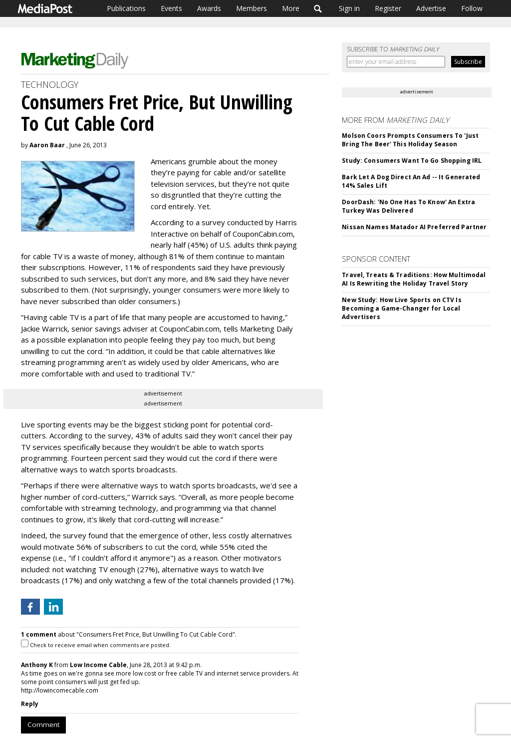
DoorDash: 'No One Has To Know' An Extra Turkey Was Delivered (408, 206)
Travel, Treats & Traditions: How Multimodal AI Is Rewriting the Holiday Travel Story (414, 279)
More (290, 8)
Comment (43, 724)
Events (171, 8)
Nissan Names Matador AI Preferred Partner (414, 227)
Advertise (431, 8)
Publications (126, 8)
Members (251, 8)
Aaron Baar (47, 145)
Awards (209, 8)
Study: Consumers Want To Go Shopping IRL (412, 160)
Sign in (349, 8)
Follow (472, 8)
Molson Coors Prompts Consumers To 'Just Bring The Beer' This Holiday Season (410, 139)
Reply (29, 704)
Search (318, 8)
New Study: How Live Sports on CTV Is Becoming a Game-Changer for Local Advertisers (401, 308)
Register (388, 8)
